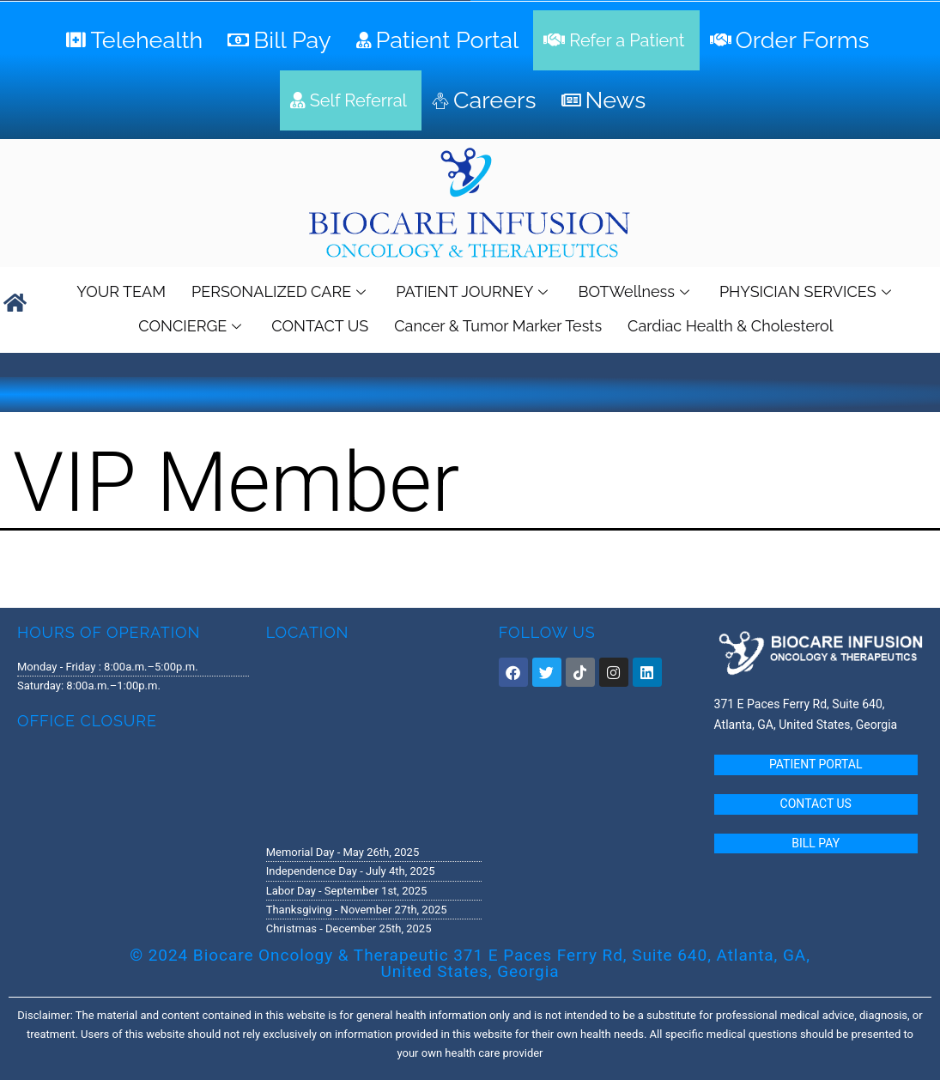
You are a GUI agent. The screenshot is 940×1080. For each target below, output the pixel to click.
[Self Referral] (350, 100)
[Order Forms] (792, 40)
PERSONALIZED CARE (280, 291)
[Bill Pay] (281, 40)
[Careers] (486, 100)
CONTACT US (319, 326)
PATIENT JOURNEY (474, 291)
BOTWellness (635, 291)
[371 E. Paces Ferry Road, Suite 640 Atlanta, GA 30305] (374, 742)
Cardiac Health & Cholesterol (731, 326)
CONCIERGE (192, 326)
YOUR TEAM (121, 291)
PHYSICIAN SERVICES (807, 291)
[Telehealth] (136, 40)
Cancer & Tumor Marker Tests (498, 326)
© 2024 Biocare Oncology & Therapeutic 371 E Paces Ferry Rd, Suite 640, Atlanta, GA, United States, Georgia (470, 963)
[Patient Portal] (440, 40)
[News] (606, 100)
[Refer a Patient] (616, 40)
